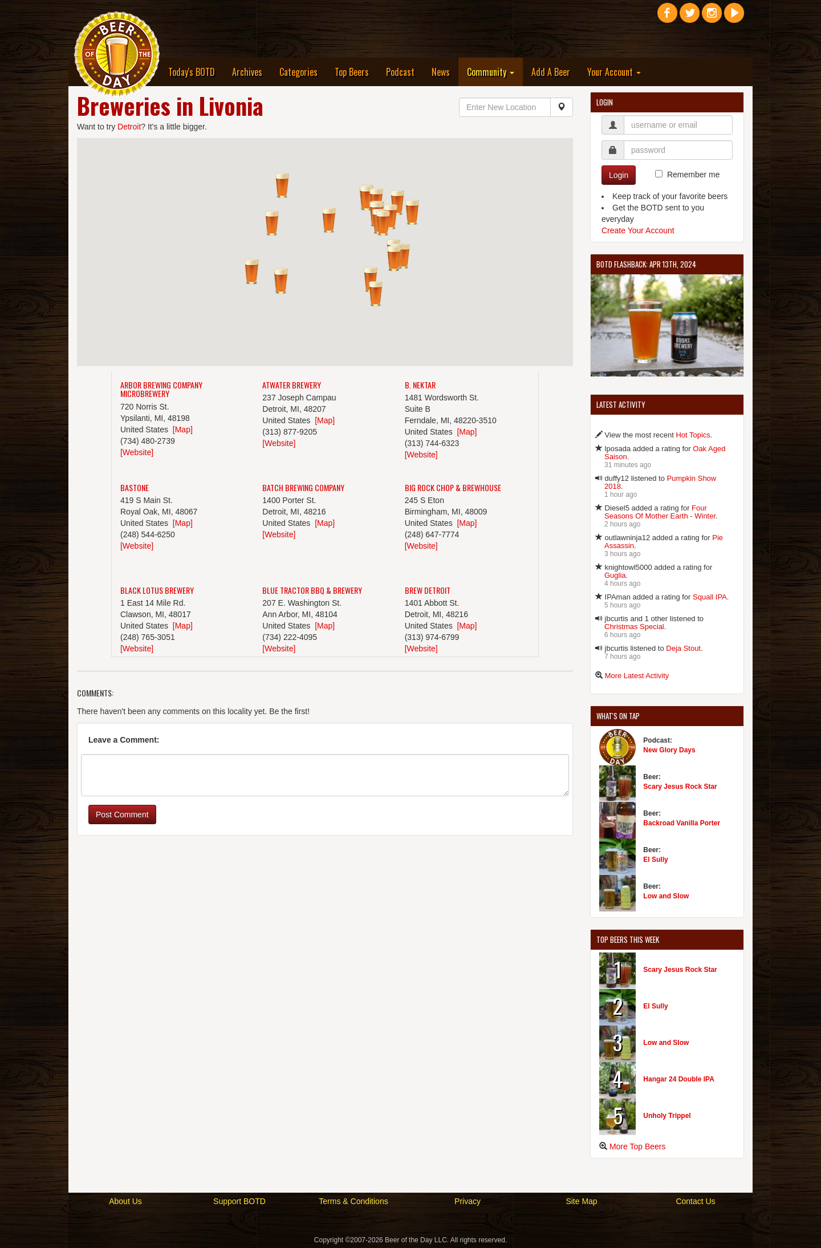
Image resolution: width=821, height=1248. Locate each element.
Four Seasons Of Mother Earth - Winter (660, 512)
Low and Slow (666, 896)
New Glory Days (669, 750)
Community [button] (490, 72)
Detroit (129, 126)
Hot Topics (693, 435)
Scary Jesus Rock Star (680, 787)
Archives (247, 72)
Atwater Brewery (291, 385)
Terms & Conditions (353, 1201)
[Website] (136, 452)
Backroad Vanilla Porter (681, 823)
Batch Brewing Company (303, 487)
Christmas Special (634, 626)
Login (618, 175)
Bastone (134, 487)
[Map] (183, 429)
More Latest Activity (637, 675)
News (441, 72)
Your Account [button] (614, 72)
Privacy (467, 1201)
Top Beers (352, 72)
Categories (298, 72)
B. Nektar (420, 385)
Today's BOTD (191, 72)
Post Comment (122, 814)
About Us (125, 1201)
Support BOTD (239, 1201)
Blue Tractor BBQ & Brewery (312, 590)
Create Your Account (637, 230)
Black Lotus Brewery (157, 590)
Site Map (581, 1201)
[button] (383, 223)
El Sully (655, 860)
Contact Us (695, 1201)
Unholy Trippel (666, 1116)
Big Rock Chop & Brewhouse (453, 487)
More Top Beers (637, 1146)
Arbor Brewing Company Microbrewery (161, 389)
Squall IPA (710, 597)
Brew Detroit (427, 590)
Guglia (615, 575)
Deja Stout (683, 648)
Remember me (693, 174)
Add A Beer (550, 72)
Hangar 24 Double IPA (678, 1079)
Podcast (400, 72)
